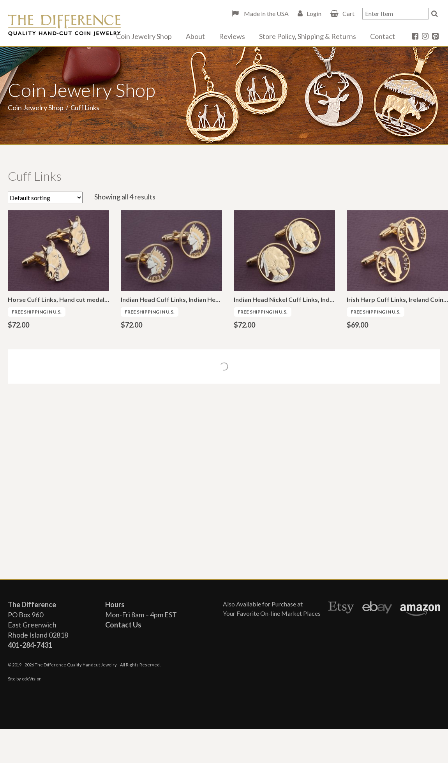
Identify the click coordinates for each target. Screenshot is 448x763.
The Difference (64, 25)
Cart (348, 13)
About (195, 36)
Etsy (341, 608)
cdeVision (32, 678)
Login (314, 13)
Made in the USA (266, 13)
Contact (382, 36)
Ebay (377, 608)
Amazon (420, 608)
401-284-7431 (30, 645)
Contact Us (123, 624)
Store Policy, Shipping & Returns (307, 36)
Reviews (232, 36)
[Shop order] (45, 197)
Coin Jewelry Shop (144, 36)
